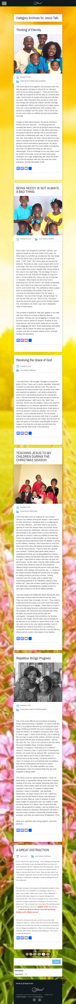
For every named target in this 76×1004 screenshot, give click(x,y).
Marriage (34, 81)
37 (39, 954)
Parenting (40, 81)
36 (35, 954)
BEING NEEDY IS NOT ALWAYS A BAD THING (37, 190)
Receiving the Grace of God (34, 360)
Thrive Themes (21, 997)
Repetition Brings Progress (33, 658)
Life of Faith (29, 81)
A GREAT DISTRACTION (32, 850)
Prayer (34, 370)
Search (56, 962)
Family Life (23, 81)
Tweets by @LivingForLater (24, 983)
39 (48, 954)
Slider (44, 81)
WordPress (39, 997)
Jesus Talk (42, 239)
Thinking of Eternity (28, 30)
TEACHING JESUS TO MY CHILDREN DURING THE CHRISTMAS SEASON (33, 456)
